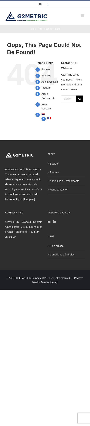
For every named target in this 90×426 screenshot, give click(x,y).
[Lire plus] (29, 199)
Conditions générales (62, 254)
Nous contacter (59, 189)
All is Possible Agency (46, 282)
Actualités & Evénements (64, 180)
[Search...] (68, 99)
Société (45, 69)
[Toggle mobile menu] (83, 15)
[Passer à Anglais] (48, 114)
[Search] (79, 99)
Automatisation (49, 81)
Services (46, 75)
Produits (45, 87)
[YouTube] (49, 221)
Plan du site (57, 245)
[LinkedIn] (54, 221)
